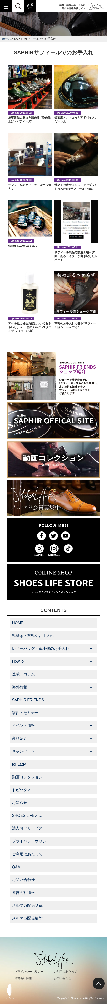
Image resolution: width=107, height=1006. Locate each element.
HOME (17, 623)
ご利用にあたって (27, 854)
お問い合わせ (23, 880)
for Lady (19, 764)
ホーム (6, 39)
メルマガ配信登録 (27, 905)
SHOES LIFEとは (27, 815)
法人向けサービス (27, 828)
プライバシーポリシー (31, 841)
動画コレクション (27, 777)
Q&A (16, 867)
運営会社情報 (23, 893)
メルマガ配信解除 (27, 918)
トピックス (21, 790)
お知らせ (19, 803)
